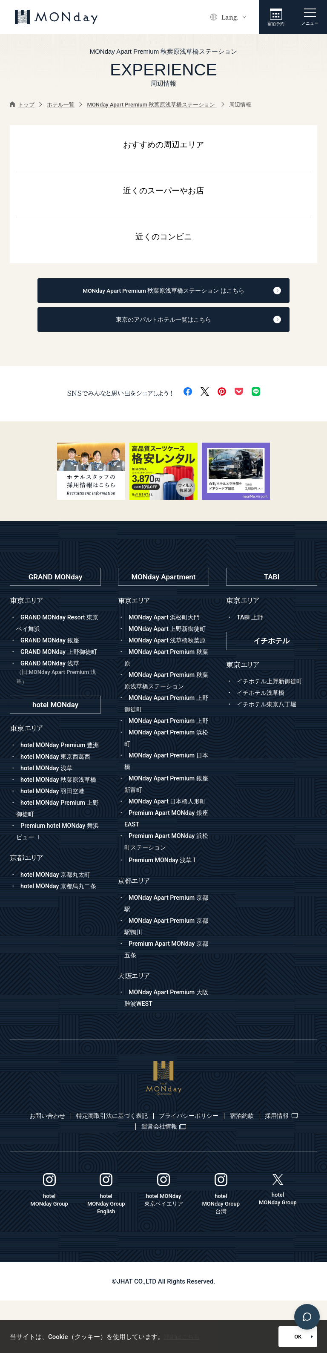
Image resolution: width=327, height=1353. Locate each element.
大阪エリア (134, 1027)
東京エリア (134, 606)
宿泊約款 (279, 1168)
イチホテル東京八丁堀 (269, 710)
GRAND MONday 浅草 (58, 690)
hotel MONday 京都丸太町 (57, 914)
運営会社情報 (190, 1178)
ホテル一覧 (61, 104)
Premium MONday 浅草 (164, 912)
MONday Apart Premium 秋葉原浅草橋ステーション (152, 104)
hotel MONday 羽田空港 (54, 831)
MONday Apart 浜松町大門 (166, 623)
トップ (22, 104)
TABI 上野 (251, 623)
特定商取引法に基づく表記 (129, 1168)
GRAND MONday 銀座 (51, 646)
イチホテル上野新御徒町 (272, 687)
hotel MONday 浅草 (47, 796)
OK (277, 1337)
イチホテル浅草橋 (262, 698)
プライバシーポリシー (217, 1168)
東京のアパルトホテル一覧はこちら (169, 324)
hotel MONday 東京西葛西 (57, 785)
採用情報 (131, 1178)
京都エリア (134, 932)
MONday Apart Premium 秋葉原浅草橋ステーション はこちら (169, 291)
